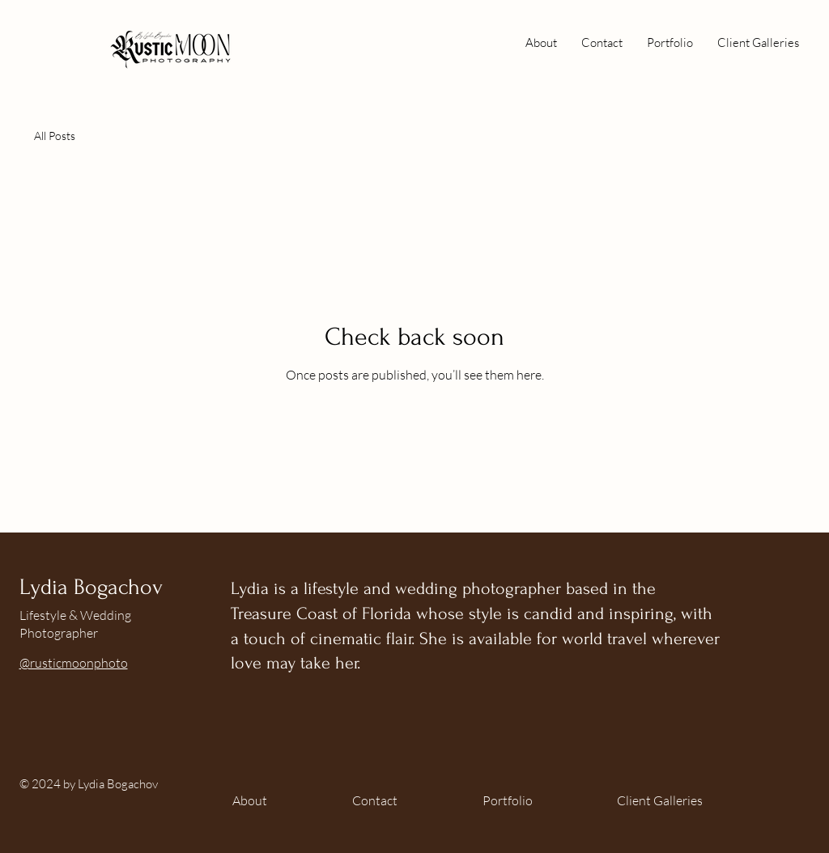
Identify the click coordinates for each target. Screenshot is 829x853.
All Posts (54, 135)
